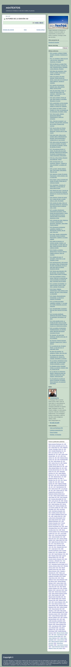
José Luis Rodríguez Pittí (56, 428)
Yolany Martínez (53, 638)
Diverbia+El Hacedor (54, 42)
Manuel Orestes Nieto (62, 633)
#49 (49, 445)
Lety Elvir (51, 643)
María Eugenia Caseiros (57, 641)
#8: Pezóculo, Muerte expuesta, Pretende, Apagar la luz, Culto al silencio (58, 342)
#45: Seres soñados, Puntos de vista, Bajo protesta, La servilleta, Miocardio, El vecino (58, 99)
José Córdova (60, 639)
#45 (66, 466)
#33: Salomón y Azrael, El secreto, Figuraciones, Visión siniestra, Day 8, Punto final (59, 176)
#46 (61, 478)
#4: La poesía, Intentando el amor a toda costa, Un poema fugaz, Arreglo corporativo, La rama (58, 362)
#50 (61, 528)
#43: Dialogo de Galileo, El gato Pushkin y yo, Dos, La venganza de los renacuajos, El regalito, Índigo (59, 110)
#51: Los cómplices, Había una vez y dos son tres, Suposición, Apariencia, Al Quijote (59, 60)
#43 (58, 459)
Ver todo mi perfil (54, 422)
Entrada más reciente (8, 29)
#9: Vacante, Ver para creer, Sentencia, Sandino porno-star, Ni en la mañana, (58, 337)
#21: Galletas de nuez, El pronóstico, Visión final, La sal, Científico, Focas (57, 258)
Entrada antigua (41, 29)
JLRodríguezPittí (54, 398)
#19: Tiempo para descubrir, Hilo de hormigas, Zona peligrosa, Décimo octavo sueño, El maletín (58, 273)
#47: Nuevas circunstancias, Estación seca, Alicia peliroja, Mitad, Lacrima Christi (57, 87)
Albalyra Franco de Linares (55, 648)
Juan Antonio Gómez (62, 645)
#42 (49, 452)
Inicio (25, 29)
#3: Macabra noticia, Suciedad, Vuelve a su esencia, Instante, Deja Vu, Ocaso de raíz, (59, 368)
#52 (49, 603)
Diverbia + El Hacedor (55, 434)
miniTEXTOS (13, 7)
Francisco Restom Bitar (54, 636)
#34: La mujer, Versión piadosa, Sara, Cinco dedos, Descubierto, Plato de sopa (58, 170)
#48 (63, 557)
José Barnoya (60, 634)
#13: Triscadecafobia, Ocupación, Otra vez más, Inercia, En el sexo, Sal (58, 310)
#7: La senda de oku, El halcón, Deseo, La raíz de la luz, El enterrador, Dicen (58, 347)
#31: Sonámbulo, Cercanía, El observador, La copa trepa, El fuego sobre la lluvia (57, 186)
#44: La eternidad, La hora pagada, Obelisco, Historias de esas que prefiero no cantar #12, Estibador (59, 104)
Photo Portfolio (54, 432)
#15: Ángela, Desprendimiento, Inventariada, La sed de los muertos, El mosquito (58, 298)
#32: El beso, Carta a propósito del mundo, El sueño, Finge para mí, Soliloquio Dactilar (59, 181)
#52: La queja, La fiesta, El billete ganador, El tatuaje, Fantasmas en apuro (58, 55)
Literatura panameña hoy (56, 430)
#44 (49, 451)
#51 (58, 475)
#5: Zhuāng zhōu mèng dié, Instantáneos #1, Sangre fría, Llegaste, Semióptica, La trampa (58, 357)
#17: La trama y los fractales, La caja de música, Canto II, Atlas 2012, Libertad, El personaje (58, 285)
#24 (57, 538)
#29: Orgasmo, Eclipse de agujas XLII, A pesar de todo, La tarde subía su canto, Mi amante (58, 199)
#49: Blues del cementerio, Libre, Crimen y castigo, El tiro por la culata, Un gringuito (58, 73)
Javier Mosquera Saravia (58, 646)
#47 (54, 487)
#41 (61, 480)
